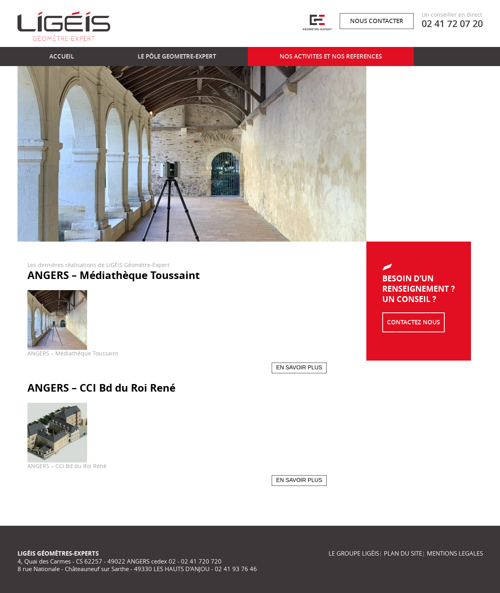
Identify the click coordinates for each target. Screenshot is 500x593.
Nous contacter (376, 21)
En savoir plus (299, 367)
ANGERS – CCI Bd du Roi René (101, 388)
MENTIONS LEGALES (455, 553)
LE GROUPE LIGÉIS (354, 553)
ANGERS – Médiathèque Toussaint (113, 275)
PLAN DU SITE (403, 553)
